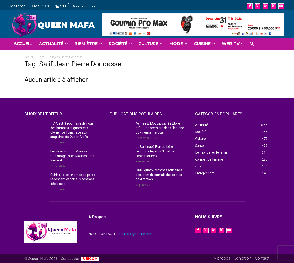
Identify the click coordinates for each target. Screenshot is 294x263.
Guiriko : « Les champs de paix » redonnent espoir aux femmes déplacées (72, 179)
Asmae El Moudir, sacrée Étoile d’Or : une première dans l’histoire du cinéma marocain (160, 128)
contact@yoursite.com (135, 233)
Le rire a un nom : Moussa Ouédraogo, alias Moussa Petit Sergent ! (72, 155)
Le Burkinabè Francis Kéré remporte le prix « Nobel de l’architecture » (155, 151)
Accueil (29, 57)
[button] (252, 44)
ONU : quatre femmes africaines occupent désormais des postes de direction (159, 174)
